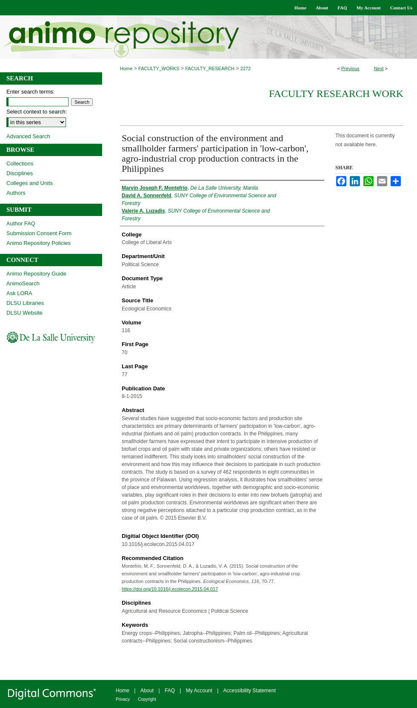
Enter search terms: (30, 91)
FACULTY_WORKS (158, 68)
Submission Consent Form (38, 233)
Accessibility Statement (249, 691)
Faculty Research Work (336, 93)
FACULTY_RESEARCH (209, 68)
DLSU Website (24, 313)
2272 (245, 68)
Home (126, 68)
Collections (20, 163)
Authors (16, 193)
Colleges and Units (29, 183)
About (147, 691)
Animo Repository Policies (38, 243)
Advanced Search (28, 136)
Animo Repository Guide (36, 273)
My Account (199, 691)
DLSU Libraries (25, 303)
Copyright (147, 699)
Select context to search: (36, 111)
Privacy (123, 699)
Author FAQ (20, 223)
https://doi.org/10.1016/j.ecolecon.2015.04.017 (170, 588)
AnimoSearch (23, 283)
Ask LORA (19, 293)
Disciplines (19, 173)
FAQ (170, 691)
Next (379, 68)
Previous (350, 68)
